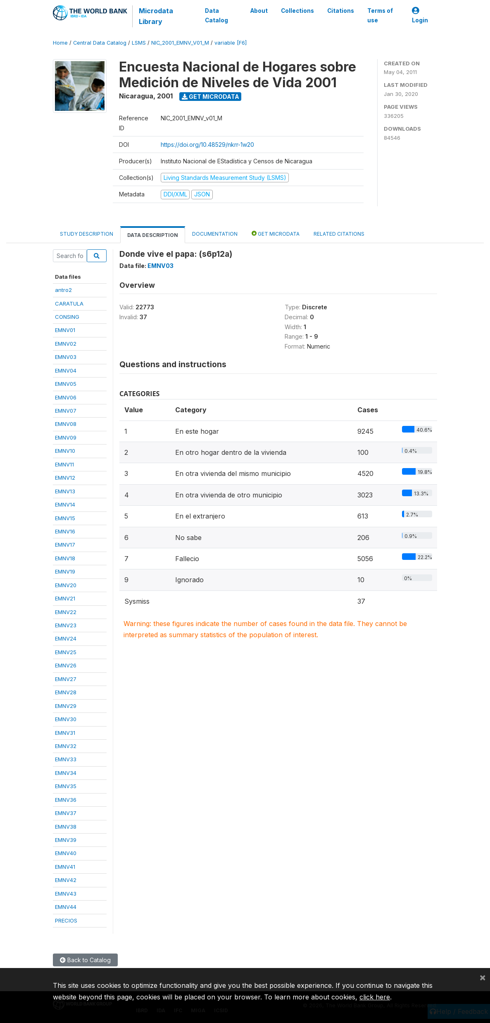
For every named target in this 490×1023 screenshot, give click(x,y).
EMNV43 (65, 893)
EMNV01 (65, 330)
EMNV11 (64, 464)
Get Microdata (210, 96)
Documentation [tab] (215, 234)
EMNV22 (65, 612)
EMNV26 (65, 665)
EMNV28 (65, 692)
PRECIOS (66, 920)
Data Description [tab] (152, 235)
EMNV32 (65, 746)
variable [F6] (230, 43)
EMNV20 (65, 585)
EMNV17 (65, 544)
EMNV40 (65, 853)
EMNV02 (65, 343)
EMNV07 (65, 410)
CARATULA (69, 303)
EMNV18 (65, 558)
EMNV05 (65, 383)
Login (420, 15)
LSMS (139, 43)
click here (374, 997)
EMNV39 (65, 840)
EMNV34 (65, 773)
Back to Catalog (85, 959)
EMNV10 (65, 450)
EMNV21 (65, 598)
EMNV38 (65, 826)
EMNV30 (65, 719)
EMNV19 (65, 571)
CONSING (67, 316)
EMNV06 (65, 397)
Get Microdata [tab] (276, 233)
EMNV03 (65, 357)
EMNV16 (65, 531)
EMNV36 (65, 799)
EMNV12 (65, 477)
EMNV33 (65, 759)
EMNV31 (65, 732)
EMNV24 (65, 638)
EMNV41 (65, 866)
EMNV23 (65, 625)
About (259, 10)
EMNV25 (65, 652)
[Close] (482, 977)
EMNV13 (65, 491)
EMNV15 (65, 518)
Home (60, 43)
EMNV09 (65, 437)
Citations (340, 10)
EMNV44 (65, 906)
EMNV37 (65, 813)
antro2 (63, 290)
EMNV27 (65, 679)
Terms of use (380, 15)
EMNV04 (65, 370)
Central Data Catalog (99, 43)
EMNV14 (65, 504)
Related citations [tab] (339, 234)
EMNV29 (65, 706)
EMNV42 (65, 880)
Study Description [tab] (86, 234)
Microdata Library (156, 16)
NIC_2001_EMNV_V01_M (180, 43)
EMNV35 (65, 786)
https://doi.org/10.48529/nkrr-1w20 (207, 144)
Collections (297, 10)
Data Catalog (216, 15)
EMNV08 (65, 424)
